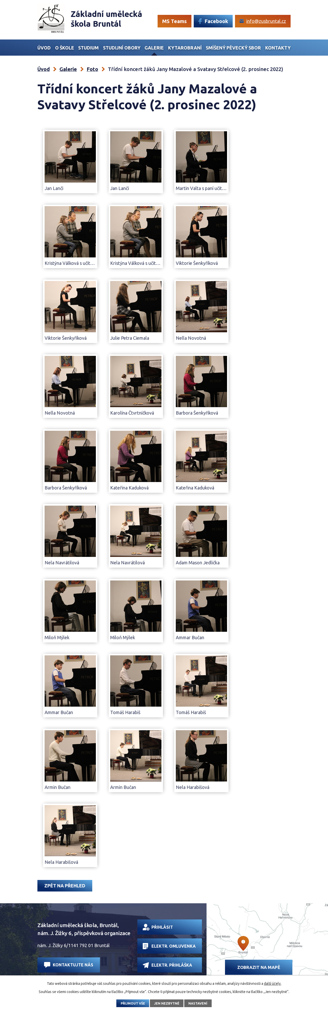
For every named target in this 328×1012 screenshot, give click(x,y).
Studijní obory (121, 47)
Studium (88, 47)
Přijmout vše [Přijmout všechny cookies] (133, 1003)
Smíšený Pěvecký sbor (233, 47)
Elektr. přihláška (167, 965)
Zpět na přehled (64, 885)
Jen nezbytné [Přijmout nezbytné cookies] (166, 1003)
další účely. (272, 983)
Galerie (154, 47)
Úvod (44, 47)
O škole (64, 47)
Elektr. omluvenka (169, 946)
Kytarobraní (185, 47)
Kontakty (278, 47)
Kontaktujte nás (68, 965)
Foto (92, 69)
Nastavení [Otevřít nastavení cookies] (197, 1003)
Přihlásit (158, 927)
